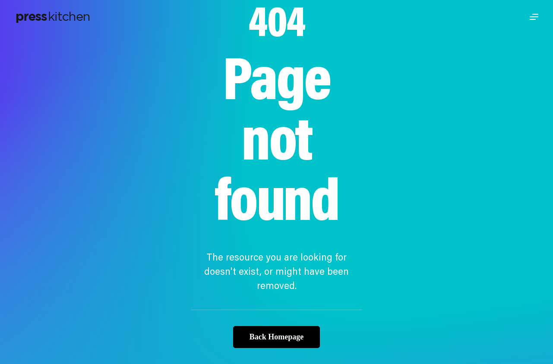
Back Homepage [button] (277, 337)
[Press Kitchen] (52, 16)
